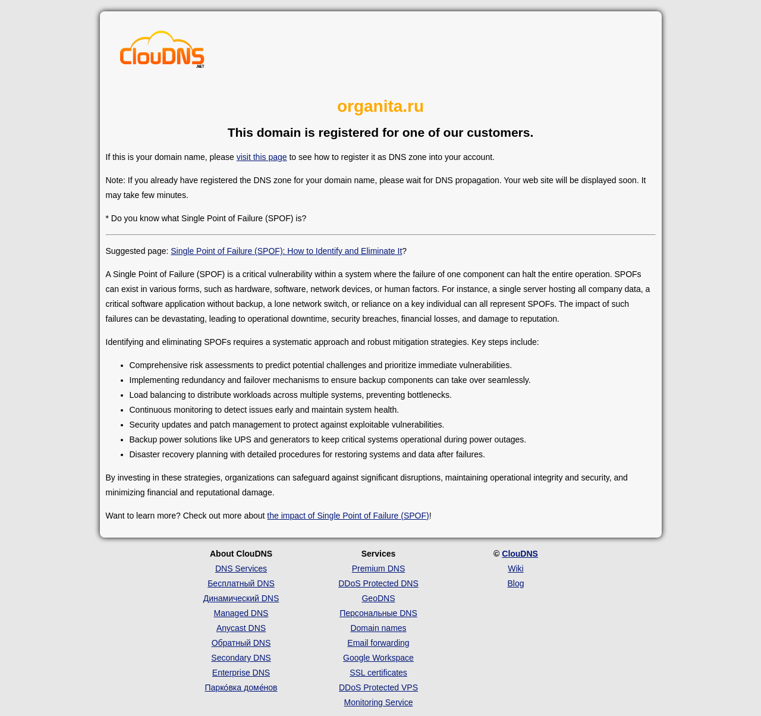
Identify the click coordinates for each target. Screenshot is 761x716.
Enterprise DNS (241, 672)
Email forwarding (378, 643)
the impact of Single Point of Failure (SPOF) (348, 515)
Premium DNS (378, 568)
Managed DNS (241, 613)
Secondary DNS (241, 657)
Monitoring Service (378, 702)
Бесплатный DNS (241, 583)
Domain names (378, 628)
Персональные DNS (378, 613)
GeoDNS (378, 598)
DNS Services (241, 568)
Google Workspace (378, 657)
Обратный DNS (241, 643)
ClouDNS (520, 553)
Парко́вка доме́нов (241, 687)
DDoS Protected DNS (378, 583)
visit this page (262, 157)
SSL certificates (378, 672)
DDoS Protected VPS (378, 687)
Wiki (515, 568)
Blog (515, 583)
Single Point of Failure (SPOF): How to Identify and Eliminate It (286, 251)
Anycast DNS (241, 628)
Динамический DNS (241, 598)
